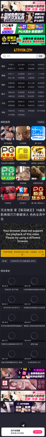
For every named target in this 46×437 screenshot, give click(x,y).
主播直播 (31, 78)
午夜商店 (21, 111)
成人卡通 (31, 83)
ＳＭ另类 (41, 78)
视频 (3, 75)
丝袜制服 (21, 78)
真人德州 (21, 64)
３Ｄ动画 (41, 74)
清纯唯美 (21, 96)
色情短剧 (21, 115)
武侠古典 (41, 101)
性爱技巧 (41, 105)
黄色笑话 (31, 105)
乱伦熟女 (31, 87)
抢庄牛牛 (41, 68)
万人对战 (31, 64)
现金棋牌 (31, 68)
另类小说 (21, 105)
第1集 (4, 261)
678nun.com (23, 50)
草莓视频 (31, 111)
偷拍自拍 (21, 83)
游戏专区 (41, 64)
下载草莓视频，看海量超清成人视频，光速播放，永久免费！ (23, 253)
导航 (3, 112)
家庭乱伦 (21, 101)
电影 (3, 84)
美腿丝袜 (11, 96)
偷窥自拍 (11, 92)
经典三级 (21, 87)
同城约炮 (11, 111)
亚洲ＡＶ (11, 74)
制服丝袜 (11, 87)
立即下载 (37, 432)
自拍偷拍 (21, 74)
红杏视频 (11, 115)
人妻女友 (31, 101)
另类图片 (41, 96)
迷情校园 (11, 105)
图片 (3, 94)
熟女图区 (31, 96)
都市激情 (11, 101)
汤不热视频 (41, 111)
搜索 (40, 56)
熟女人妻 (11, 78)
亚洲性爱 (11, 83)
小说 (3, 103)
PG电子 (11, 64)
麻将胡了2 (11, 68)
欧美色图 (31, 92)
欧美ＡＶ (31, 74)
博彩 (3, 66)
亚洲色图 (21, 92)
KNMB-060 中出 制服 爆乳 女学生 (23, 261)
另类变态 (41, 87)
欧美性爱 (41, 83)
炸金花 (21, 68)
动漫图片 (41, 92)
